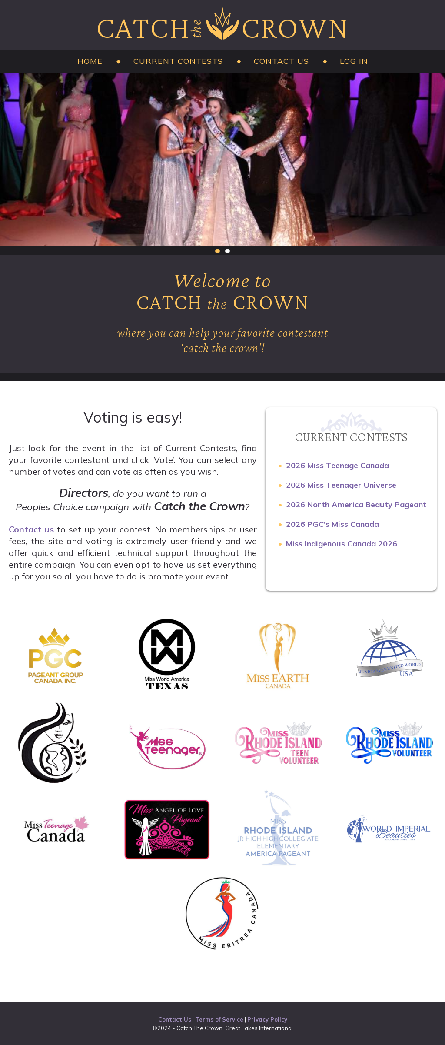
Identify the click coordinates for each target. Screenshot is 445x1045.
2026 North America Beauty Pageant (356, 504)
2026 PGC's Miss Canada (332, 524)
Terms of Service (219, 1019)
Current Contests (178, 61)
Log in (354, 61)
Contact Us (281, 61)
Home (90, 61)
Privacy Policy (267, 1019)
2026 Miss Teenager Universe (341, 485)
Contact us (31, 529)
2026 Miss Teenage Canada (337, 465)
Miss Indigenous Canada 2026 (341, 544)
